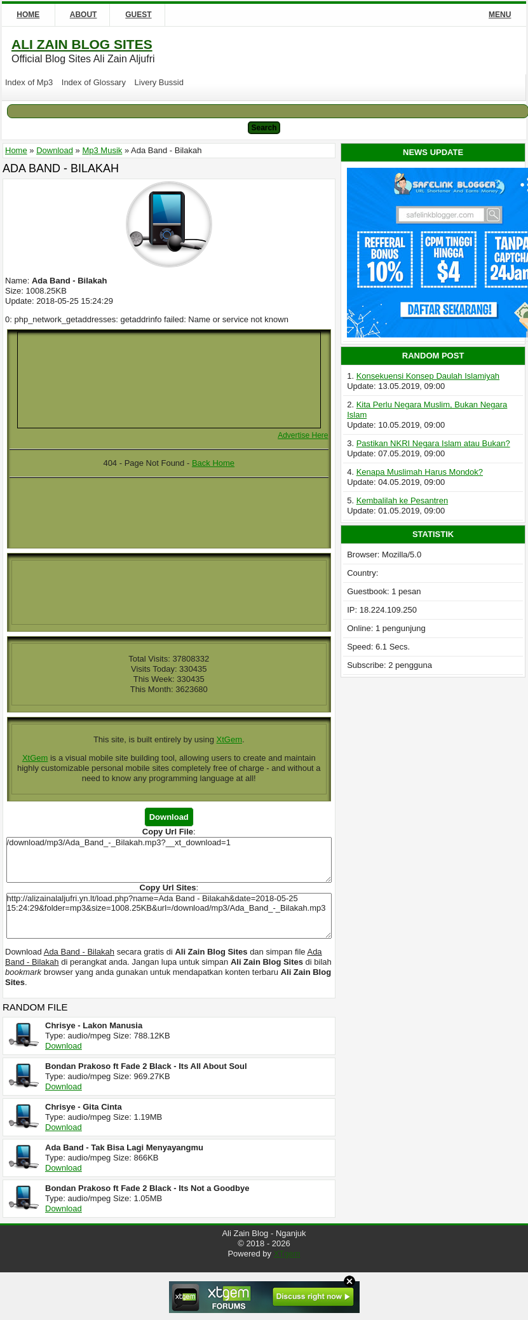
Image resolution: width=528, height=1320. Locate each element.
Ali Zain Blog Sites (81, 44)
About (83, 14)
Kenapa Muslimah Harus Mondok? (419, 472)
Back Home (213, 463)
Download (63, 1046)
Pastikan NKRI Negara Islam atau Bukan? (433, 443)
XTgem (287, 1253)
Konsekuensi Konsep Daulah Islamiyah (427, 376)
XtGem (229, 739)
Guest (138, 14)
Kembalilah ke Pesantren (402, 500)
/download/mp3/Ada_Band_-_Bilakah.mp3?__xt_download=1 (169, 860)
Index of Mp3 (29, 82)
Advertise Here (303, 435)
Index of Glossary (94, 82)
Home (28, 14)
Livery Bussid (159, 82)
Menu (500, 14)
